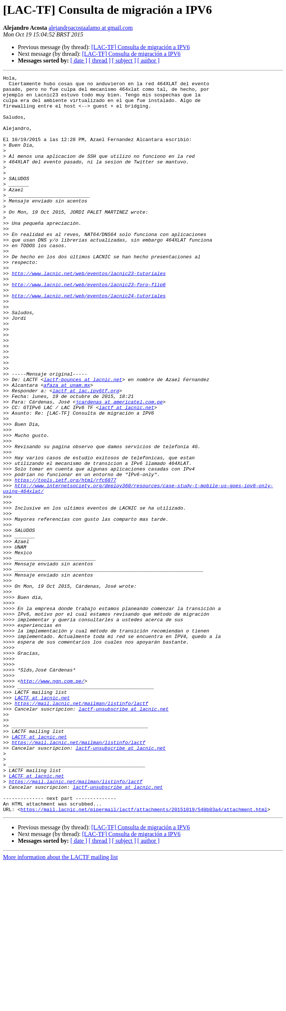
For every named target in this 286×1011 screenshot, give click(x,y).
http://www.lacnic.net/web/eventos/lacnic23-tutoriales (88, 313)
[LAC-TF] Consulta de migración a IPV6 (140, 47)
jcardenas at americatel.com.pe (119, 467)
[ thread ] (100, 60)
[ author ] (148, 60)
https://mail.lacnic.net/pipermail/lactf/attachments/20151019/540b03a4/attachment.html (143, 956)
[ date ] (78, 60)
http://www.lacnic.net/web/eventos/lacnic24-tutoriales (88, 340)
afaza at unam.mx (67, 447)
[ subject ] (124, 60)
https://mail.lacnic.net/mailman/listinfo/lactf (81, 829)
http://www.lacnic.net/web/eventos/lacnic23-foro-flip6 (88, 326)
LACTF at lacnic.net (42, 822)
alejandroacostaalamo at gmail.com (90, 28)
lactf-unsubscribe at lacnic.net (124, 836)
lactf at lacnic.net (126, 474)
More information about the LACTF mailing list (60, 1004)
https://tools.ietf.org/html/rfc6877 (65, 561)
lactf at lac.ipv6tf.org (86, 454)
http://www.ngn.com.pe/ (52, 802)
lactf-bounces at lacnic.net (83, 440)
